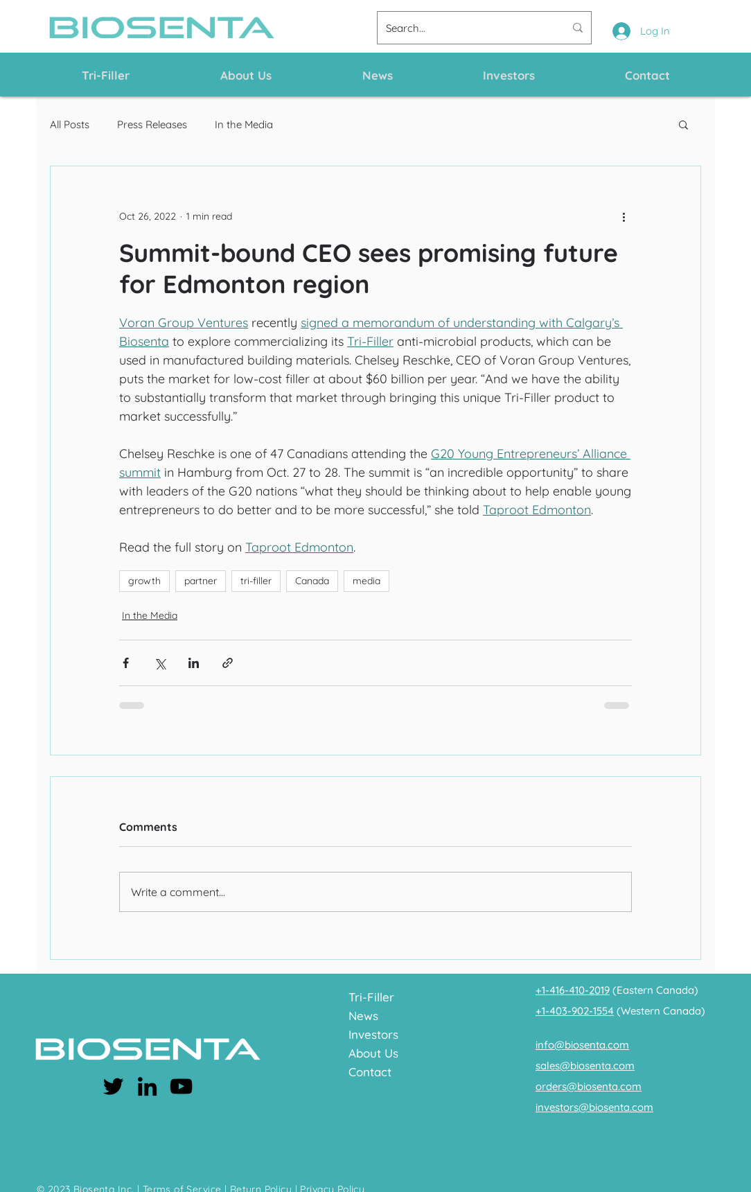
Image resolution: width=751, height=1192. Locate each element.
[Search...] (465, 28)
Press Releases (152, 124)
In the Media (244, 124)
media (366, 581)
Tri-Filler (371, 997)
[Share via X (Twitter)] (159, 662)
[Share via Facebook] (125, 662)
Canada (312, 581)
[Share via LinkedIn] (193, 662)
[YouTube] (181, 1086)
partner (200, 581)
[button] (683, 124)
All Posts (69, 124)
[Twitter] (113, 1086)
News (363, 1015)
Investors (373, 1034)
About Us (373, 1053)
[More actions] (623, 216)
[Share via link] (227, 662)
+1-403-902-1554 (575, 1010)
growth (144, 581)
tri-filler (256, 581)
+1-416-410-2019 (573, 990)
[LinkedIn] (147, 1086)
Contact (369, 1071)
